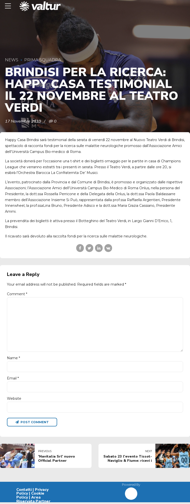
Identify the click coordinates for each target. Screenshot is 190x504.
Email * (13, 379)
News (11, 59)
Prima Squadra (42, 59)
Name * (13, 359)
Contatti (24, 491)
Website (14, 400)
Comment (17, 294)
